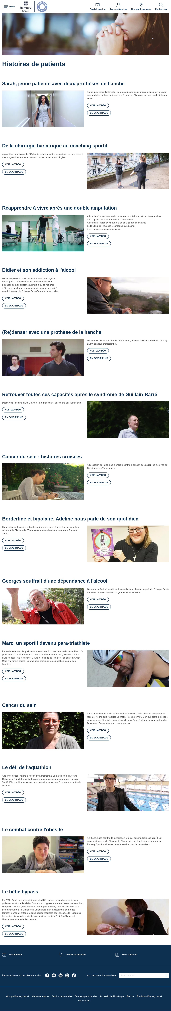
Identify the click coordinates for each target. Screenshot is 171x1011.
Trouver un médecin (75, 954)
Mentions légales (40, 996)
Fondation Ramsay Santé (149, 996)
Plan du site (84, 1001)
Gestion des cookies (62, 996)
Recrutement (15, 954)
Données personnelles (86, 996)
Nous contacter (129, 954)
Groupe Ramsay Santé (17, 996)
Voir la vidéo (98, 105)
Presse (130, 996)
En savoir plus (99, 113)
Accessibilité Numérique (112, 996)
